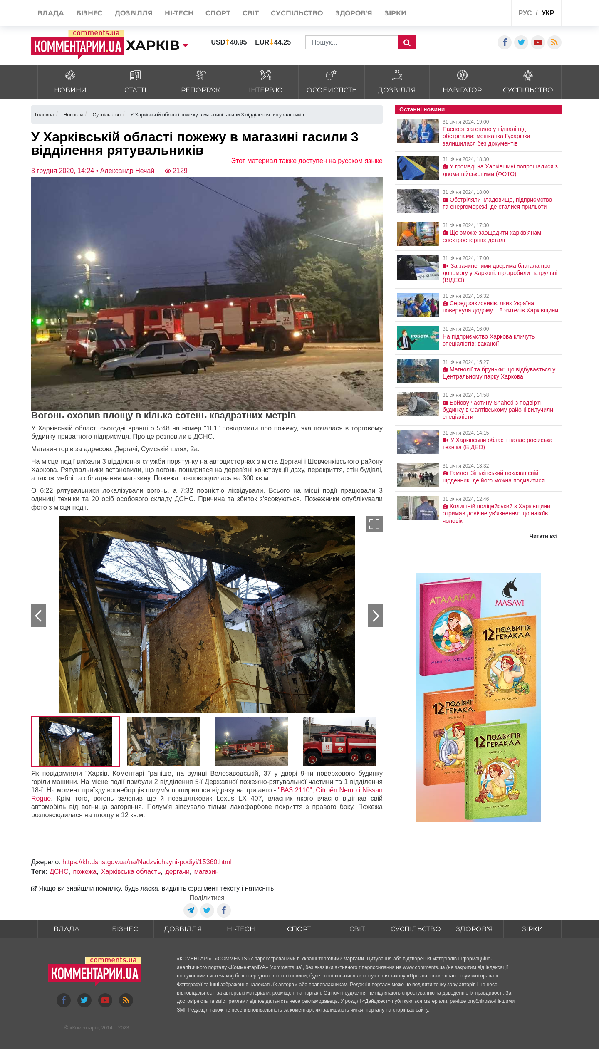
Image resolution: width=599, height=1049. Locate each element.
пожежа (85, 871)
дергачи (177, 871)
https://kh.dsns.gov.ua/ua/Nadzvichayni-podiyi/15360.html (147, 862)
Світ (357, 929)
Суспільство (416, 929)
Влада (66, 929)
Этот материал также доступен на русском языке (307, 160)
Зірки (532, 929)
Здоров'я (474, 929)
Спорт (299, 929)
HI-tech (241, 929)
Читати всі (543, 536)
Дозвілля (183, 929)
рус (525, 13)
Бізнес (125, 929)
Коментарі (84, 1028)
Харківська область (131, 871)
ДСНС (59, 871)
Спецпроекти (474, 14)
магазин (206, 871)
